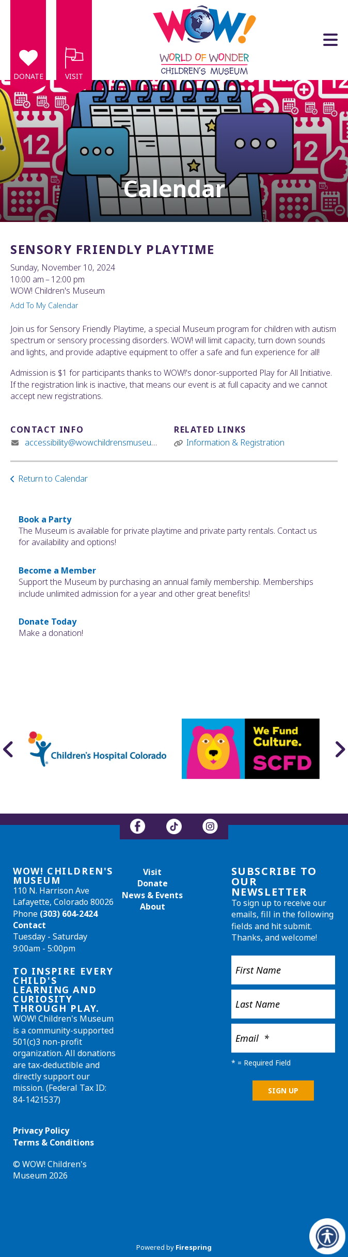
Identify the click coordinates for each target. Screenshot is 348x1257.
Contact (29, 925)
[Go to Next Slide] (339, 749)
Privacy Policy (41, 1130)
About (152, 906)
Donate (28, 76)
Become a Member (57, 570)
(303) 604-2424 (69, 913)
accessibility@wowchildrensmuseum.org (98, 442)
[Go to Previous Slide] (8, 749)
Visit (74, 76)
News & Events (152, 895)
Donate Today (47, 621)
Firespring (194, 1247)
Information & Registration (235, 442)
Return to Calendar (53, 478)
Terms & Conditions (53, 1142)
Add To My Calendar (44, 305)
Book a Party (45, 519)
